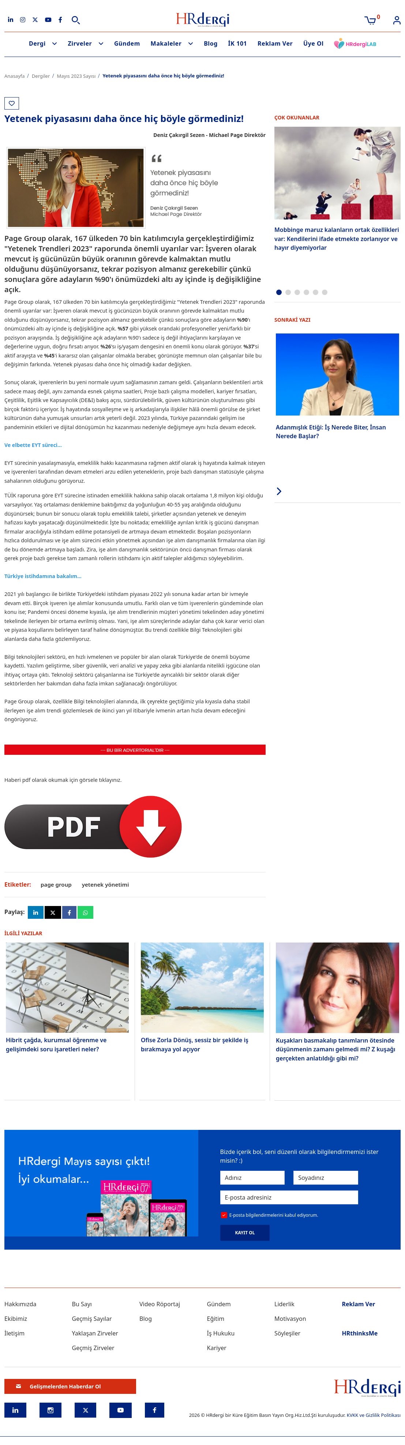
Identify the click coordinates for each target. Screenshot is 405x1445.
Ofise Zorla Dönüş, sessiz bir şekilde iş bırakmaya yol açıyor (194, 1047)
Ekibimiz (15, 1322)
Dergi (37, 43)
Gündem (127, 43)
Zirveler (80, 43)
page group (57, 885)
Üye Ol (313, 43)
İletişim (14, 1337)
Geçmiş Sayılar (92, 1322)
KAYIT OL (245, 1236)
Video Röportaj (159, 1307)
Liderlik (284, 1307)
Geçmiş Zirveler (93, 1351)
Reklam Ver (275, 43)
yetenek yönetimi (109, 885)
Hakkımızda (20, 1307)
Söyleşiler (287, 1337)
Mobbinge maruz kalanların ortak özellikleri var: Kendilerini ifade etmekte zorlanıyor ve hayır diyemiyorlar (336, 237)
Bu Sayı (82, 1307)
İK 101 (237, 43)
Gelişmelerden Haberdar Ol (58, 1389)
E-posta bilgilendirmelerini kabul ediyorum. (273, 1219)
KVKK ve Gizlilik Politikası (374, 1418)
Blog (211, 43)
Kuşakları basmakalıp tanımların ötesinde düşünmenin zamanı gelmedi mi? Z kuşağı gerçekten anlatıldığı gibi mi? (335, 1051)
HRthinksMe (360, 1337)
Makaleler (166, 43)
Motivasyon (290, 1322)
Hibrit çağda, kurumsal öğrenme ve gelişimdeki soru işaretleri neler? (56, 1047)
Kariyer (216, 1351)
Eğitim (216, 1322)
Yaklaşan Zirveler (95, 1337)
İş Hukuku (221, 1337)
